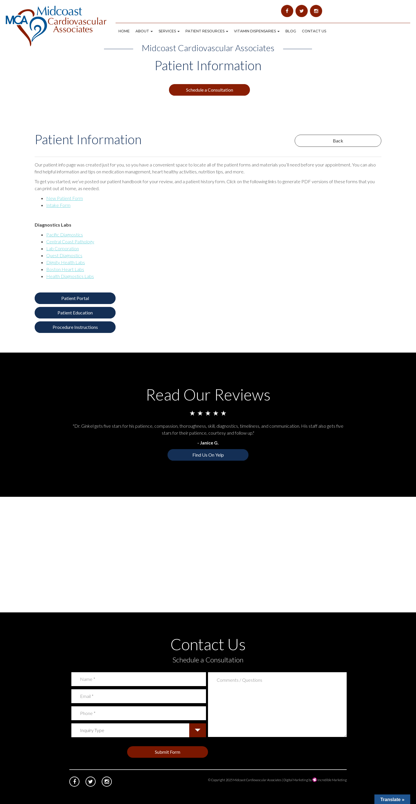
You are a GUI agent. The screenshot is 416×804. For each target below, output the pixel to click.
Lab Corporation (62, 248)
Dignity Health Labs (65, 262)
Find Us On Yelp (208, 454)
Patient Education (75, 312)
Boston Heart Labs (65, 269)
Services (169, 31)
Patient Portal (75, 298)
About (144, 31)
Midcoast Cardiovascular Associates (257, 780)
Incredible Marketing (329, 780)
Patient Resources (206, 31)
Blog (290, 31)
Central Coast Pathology (70, 241)
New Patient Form (64, 198)
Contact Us (314, 31)
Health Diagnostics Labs (70, 276)
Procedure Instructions (75, 327)
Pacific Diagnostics (64, 234)
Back (338, 140)
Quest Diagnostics (64, 255)
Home (124, 31)
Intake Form (58, 205)
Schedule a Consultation (209, 89)
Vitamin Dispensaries (257, 31)
